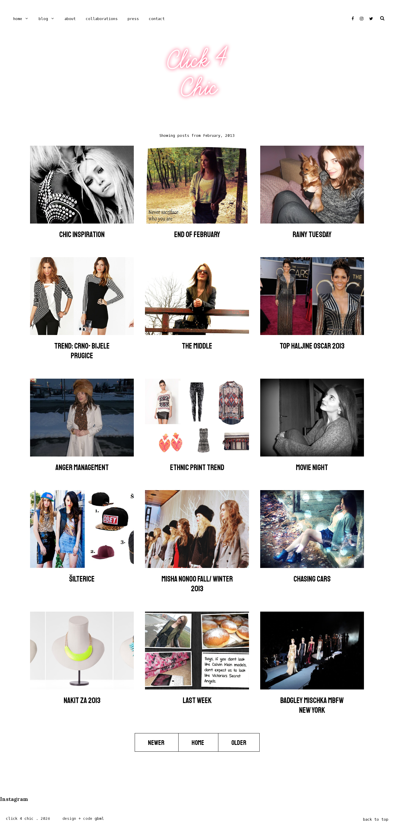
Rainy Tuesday (312, 234)
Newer (156, 742)
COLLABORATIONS (102, 18)
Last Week (197, 700)
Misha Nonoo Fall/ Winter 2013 (197, 584)
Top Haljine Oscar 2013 (312, 346)
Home (17, 18)
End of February (197, 234)
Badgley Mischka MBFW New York (312, 705)
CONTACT (157, 18)
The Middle (197, 346)
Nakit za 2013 (82, 700)
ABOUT (70, 18)
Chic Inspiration (82, 234)
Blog (43, 18)
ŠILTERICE (82, 579)
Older (238, 742)
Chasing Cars (312, 579)
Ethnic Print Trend (197, 467)
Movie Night (312, 467)
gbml (99, 818)
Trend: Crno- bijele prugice (82, 351)
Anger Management (82, 467)
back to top (375, 819)
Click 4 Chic (196, 73)
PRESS (133, 18)
